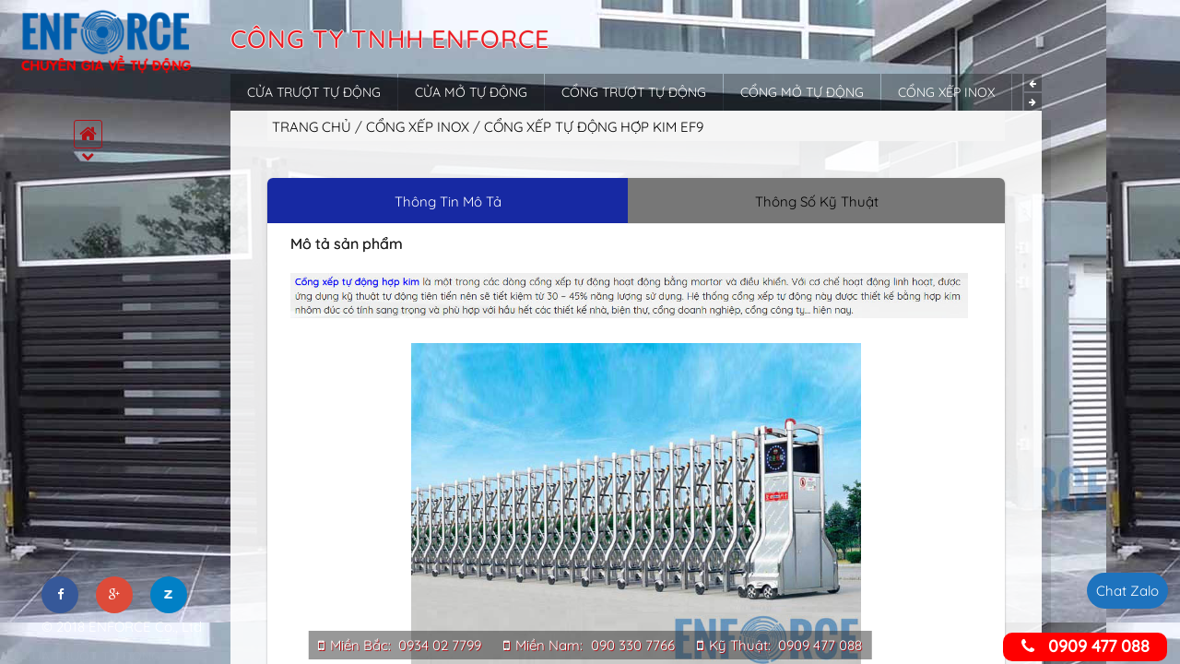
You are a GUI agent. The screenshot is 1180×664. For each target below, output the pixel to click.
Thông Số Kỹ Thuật (817, 201)
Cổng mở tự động (802, 92)
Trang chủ (311, 127)
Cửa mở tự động (471, 92)
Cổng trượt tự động (633, 92)
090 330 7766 (633, 645)
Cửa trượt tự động (314, 92)
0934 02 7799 (439, 645)
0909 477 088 (820, 645)
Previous (1033, 82)
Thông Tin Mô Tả (448, 201)
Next (1033, 102)
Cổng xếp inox (946, 92)
